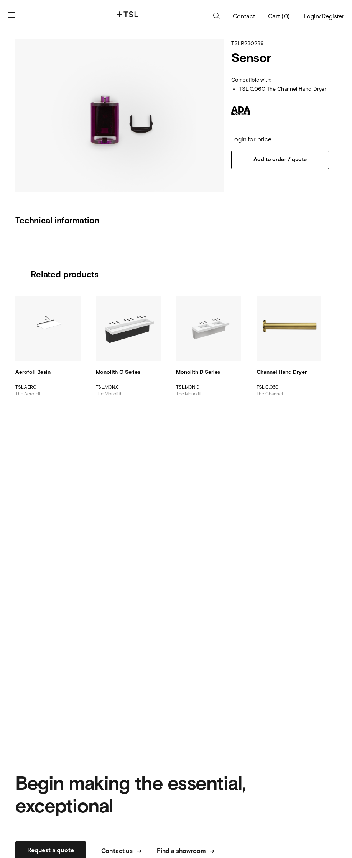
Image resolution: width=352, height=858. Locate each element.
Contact (244, 17)
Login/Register (324, 16)
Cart (279, 16)
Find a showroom (185, 851)
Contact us (121, 851)
